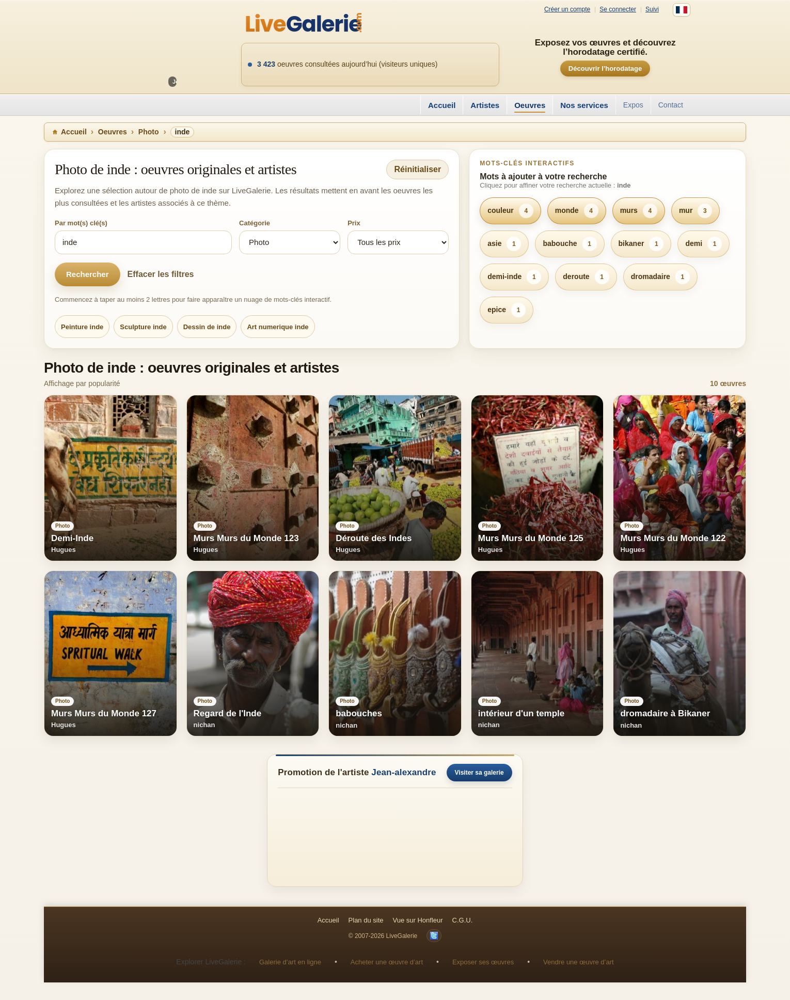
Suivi (652, 9)
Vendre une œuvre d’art (578, 962)
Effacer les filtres (161, 274)
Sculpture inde (143, 327)
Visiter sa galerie (479, 772)
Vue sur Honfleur (418, 920)
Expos (633, 105)
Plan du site (366, 920)
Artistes (484, 105)
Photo (148, 132)
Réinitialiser (417, 169)
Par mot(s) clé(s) (81, 223)
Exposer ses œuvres (483, 962)
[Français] (681, 10)
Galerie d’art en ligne (290, 962)
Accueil (441, 105)
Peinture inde (82, 327)
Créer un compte (567, 9)
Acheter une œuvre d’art (387, 962)
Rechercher (87, 274)
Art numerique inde (277, 327)
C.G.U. (462, 920)
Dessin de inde (207, 327)
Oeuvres (529, 105)
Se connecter (617, 9)
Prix (353, 223)
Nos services (584, 105)
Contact (670, 105)
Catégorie (254, 223)
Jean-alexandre (403, 772)
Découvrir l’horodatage (605, 68)
